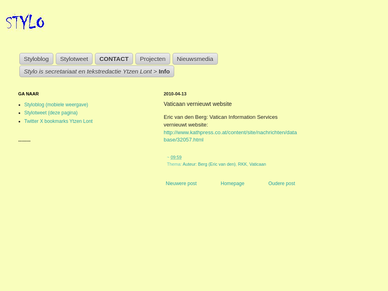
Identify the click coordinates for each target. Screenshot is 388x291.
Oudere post (281, 183)
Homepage (233, 183)
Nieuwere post (181, 183)
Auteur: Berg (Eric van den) (209, 164)
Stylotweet (74, 58)
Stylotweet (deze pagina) (51, 113)
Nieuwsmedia (195, 58)
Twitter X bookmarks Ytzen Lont (58, 121)
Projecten (152, 58)
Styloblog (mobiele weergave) (56, 105)
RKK (242, 164)
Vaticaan (257, 164)
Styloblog (36, 58)
